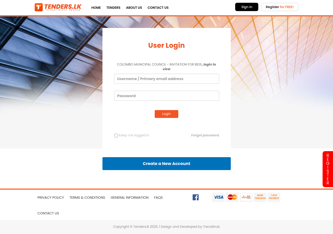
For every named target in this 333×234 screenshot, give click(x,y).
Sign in (246, 7)
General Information (130, 197)
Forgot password (205, 135)
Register (279, 7)
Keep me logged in (131, 135)
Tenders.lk (141, 226)
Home (96, 7)
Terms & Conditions (87, 197)
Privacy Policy (50, 197)
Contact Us (158, 7)
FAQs (158, 197)
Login (166, 113)
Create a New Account (166, 163)
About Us (134, 7)
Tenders (113, 7)
